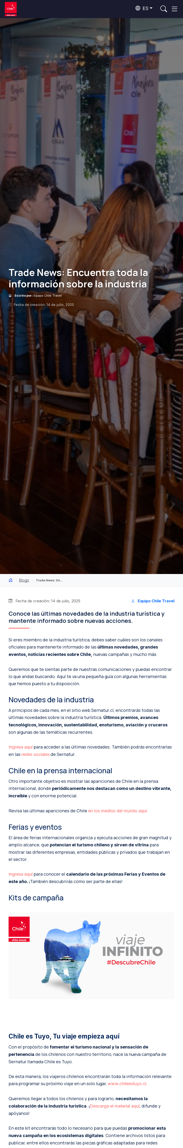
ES (141, 8)
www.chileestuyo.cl (127, 1083)
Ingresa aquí (21, 746)
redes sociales (35, 754)
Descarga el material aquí (115, 1105)
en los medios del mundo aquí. (118, 810)
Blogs (24, 580)
